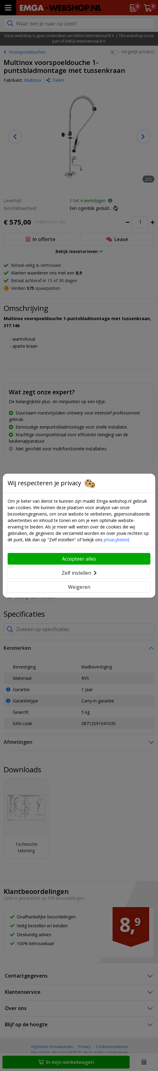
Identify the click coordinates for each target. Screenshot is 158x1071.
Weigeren (79, 587)
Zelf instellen (79, 573)
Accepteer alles (79, 558)
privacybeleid (116, 540)
